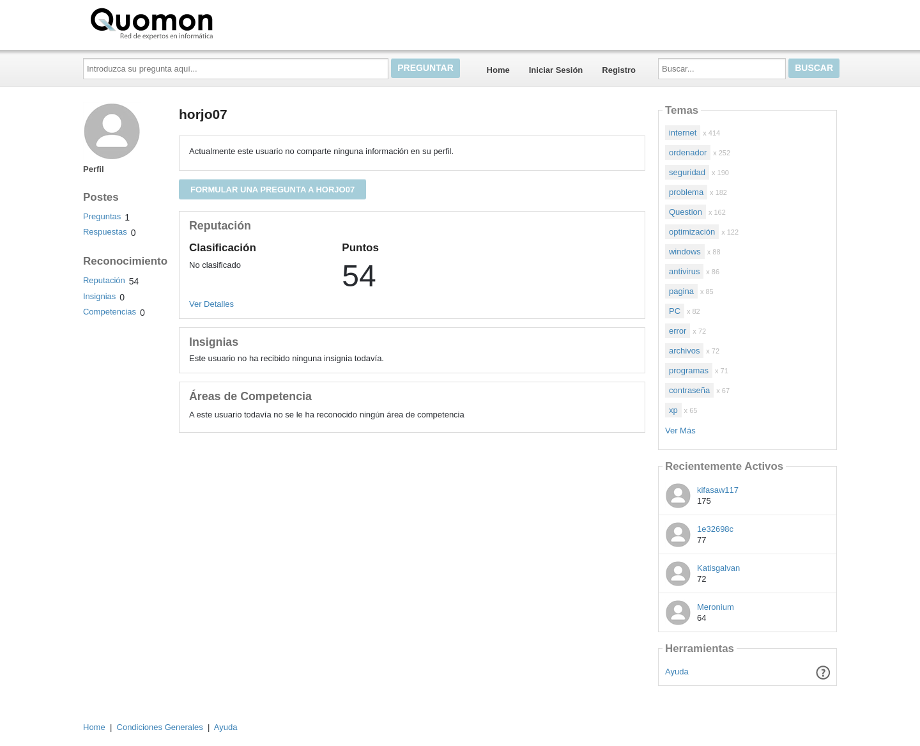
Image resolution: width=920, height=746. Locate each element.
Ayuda (677, 671)
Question (685, 212)
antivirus (684, 271)
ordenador (688, 152)
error (677, 331)
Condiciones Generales (160, 727)
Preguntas (102, 216)
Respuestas (105, 232)
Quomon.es (192, 22)
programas (689, 370)
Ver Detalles (211, 304)
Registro (619, 70)
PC (674, 311)
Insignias (99, 296)
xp (673, 410)
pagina (681, 291)
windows (685, 251)
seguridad (687, 172)
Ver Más (680, 430)
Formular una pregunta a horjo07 (272, 189)
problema (686, 192)
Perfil (93, 169)
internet (682, 132)
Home (498, 70)
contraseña (689, 390)
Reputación (104, 280)
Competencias (109, 311)
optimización (692, 232)
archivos (684, 350)
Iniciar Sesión (556, 70)
